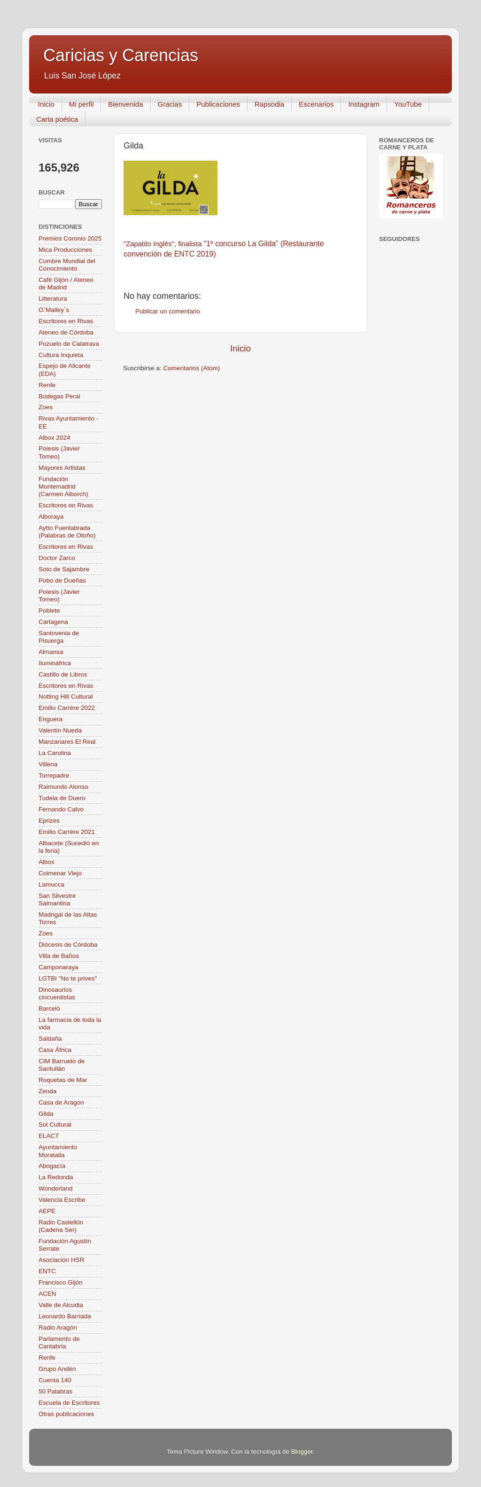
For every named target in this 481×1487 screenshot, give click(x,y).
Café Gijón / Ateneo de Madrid (66, 283)
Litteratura (53, 298)
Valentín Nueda (60, 730)
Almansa (51, 651)
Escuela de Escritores (69, 1402)
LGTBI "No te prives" (68, 978)
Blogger (302, 1451)
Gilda (46, 1113)
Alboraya (51, 516)
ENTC (47, 1271)
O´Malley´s (54, 309)
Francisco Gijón (61, 1282)
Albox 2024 (54, 437)
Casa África (55, 1049)
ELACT (49, 1135)
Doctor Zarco (57, 557)
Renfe (47, 385)
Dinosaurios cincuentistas (57, 993)
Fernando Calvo (61, 809)
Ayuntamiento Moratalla (58, 1151)
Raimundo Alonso (63, 786)
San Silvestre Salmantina (57, 899)
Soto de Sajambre (64, 569)
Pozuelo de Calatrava (69, 343)
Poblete (49, 610)
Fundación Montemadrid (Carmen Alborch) (63, 486)
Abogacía (52, 1165)
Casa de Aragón (61, 1102)
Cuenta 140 (55, 1380)
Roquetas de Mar (63, 1079)
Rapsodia (269, 104)
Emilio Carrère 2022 (67, 707)
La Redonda (56, 1177)
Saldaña (50, 1038)
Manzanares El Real (67, 741)
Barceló (49, 1008)
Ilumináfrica (55, 663)
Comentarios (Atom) (191, 368)
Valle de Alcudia (61, 1304)
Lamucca (51, 884)
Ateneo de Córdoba (66, 332)
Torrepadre (54, 775)
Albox (46, 861)
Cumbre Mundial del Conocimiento (67, 264)
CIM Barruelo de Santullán (62, 1065)
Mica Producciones (65, 249)
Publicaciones (218, 104)
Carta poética (57, 119)
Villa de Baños (59, 955)
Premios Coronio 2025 (70, 238)
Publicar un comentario (167, 311)
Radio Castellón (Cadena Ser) (61, 1226)
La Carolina (55, 752)
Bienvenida (125, 104)
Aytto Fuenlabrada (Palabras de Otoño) (67, 531)
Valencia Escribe (62, 1199)
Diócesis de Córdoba (68, 944)
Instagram (364, 104)
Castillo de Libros (63, 674)
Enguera (50, 719)
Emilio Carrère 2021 (67, 831)
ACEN (47, 1293)
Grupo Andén (57, 1368)
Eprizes (49, 820)
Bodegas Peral (59, 396)
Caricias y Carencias (120, 55)
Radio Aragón (58, 1327)
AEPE (47, 1211)
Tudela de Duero (62, 798)
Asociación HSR (62, 1259)
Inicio (46, 104)
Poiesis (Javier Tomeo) (59, 452)
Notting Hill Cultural (66, 696)
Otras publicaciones (66, 1413)
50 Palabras (55, 1391)
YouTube (408, 104)
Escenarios (316, 104)
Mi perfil (81, 104)
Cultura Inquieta (61, 354)
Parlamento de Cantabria (59, 1342)
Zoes (46, 407)
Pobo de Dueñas (62, 580)
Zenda (47, 1091)
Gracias (170, 104)
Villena (48, 764)
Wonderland (56, 1188)
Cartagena (53, 621)
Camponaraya (58, 967)
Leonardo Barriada (65, 1316)
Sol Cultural (55, 1124)
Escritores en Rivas (66, 321)
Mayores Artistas (62, 467)
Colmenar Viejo (60, 873)
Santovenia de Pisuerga (59, 637)
